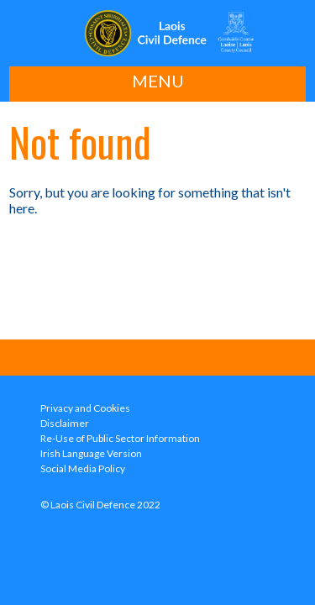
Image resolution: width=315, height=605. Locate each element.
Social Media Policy (82, 468)
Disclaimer (64, 423)
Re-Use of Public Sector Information (120, 438)
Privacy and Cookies (85, 408)
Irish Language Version (91, 453)
